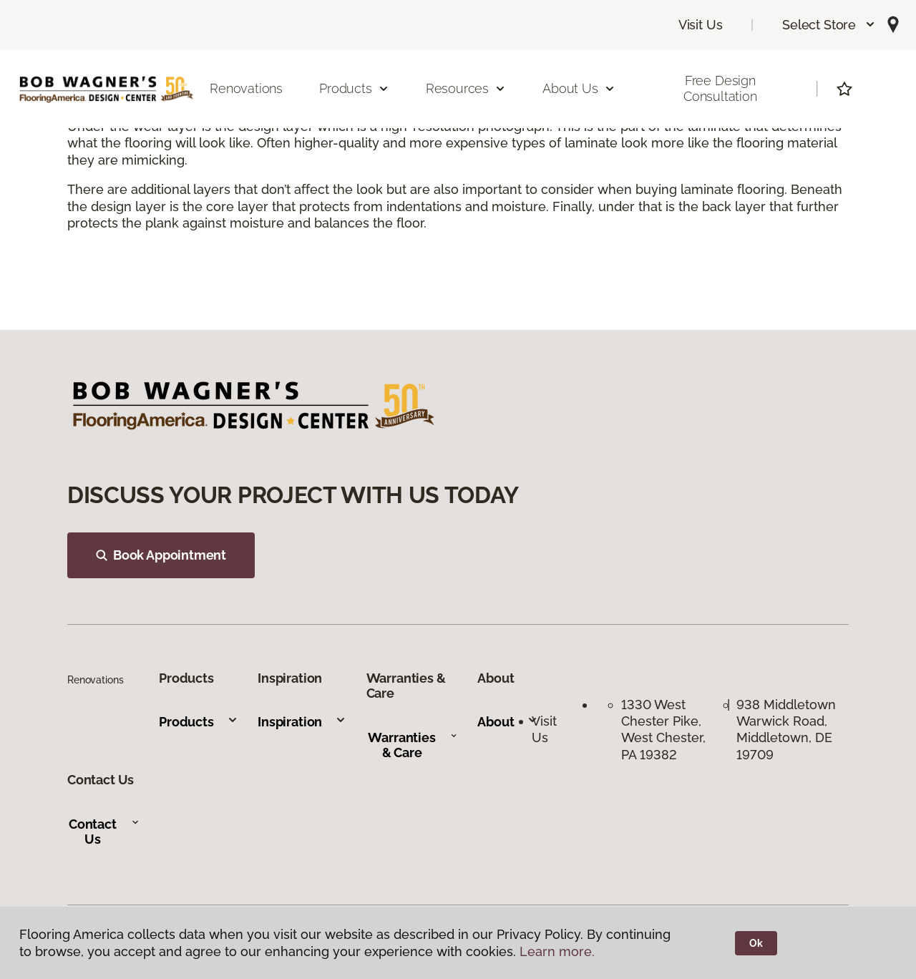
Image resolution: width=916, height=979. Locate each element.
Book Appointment (161, 554)
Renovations (246, 88)
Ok (756, 943)
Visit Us (700, 24)
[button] (829, 24)
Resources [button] (466, 88)
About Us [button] (578, 88)
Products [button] (354, 88)
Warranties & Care (412, 745)
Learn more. (557, 951)
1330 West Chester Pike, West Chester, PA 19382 (663, 729)
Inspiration (302, 721)
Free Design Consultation (720, 88)
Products (198, 721)
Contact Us (104, 832)
